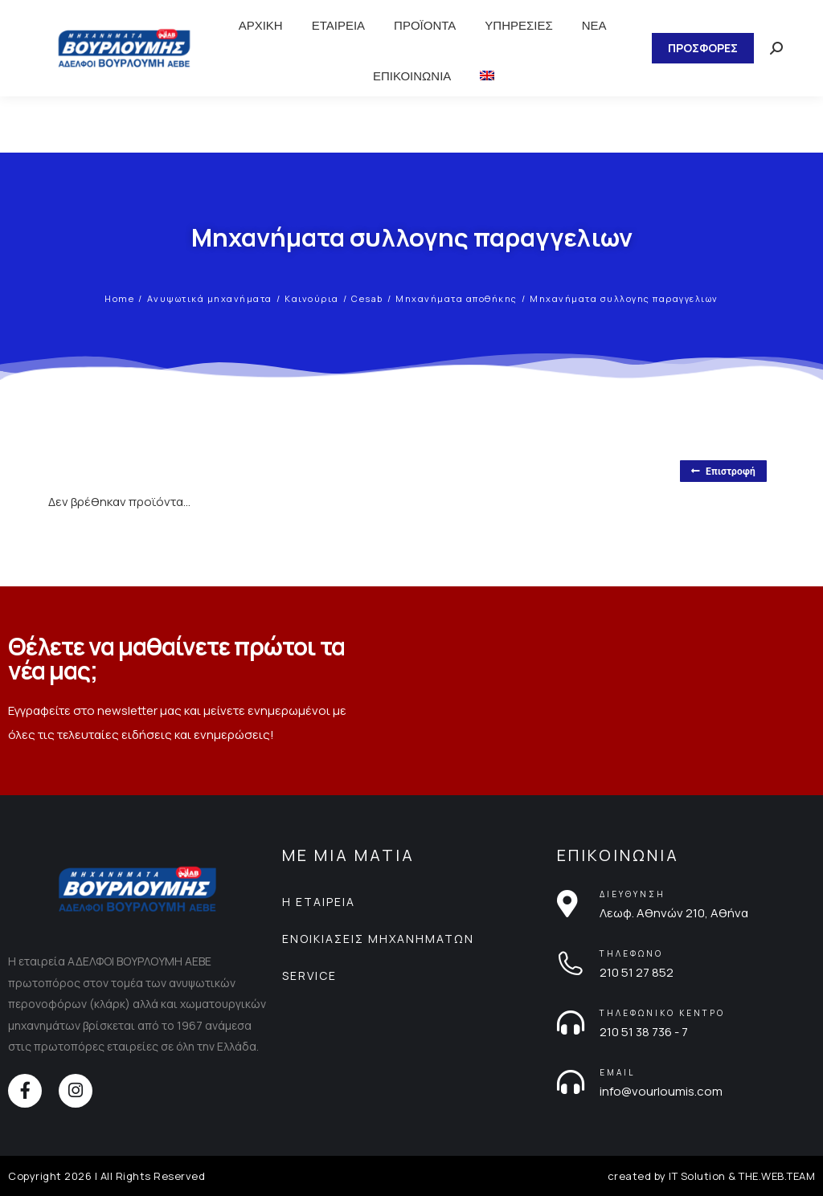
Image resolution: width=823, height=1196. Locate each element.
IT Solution (697, 1176)
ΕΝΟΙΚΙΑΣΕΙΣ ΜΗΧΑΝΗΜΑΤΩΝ (378, 938)
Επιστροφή (723, 471)
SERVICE (309, 975)
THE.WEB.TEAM (777, 1176)
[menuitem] (487, 76)
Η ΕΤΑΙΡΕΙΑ (318, 901)
